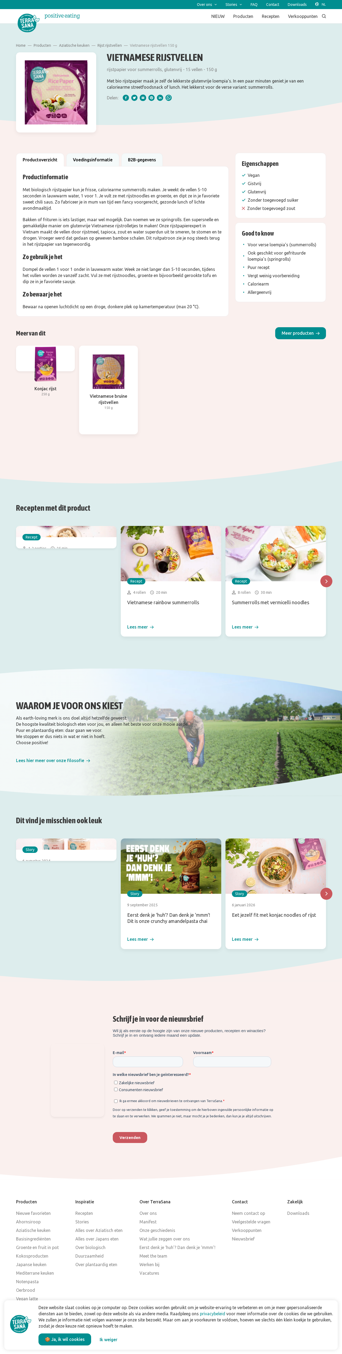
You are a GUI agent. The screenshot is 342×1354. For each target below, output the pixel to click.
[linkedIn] (160, 98)
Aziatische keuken (74, 45)
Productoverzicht (40, 159)
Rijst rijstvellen (110, 45)
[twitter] (134, 98)
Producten (42, 45)
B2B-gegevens (142, 159)
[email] (143, 98)
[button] (300, 333)
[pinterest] (151, 98)
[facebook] (126, 98)
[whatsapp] (168, 98)
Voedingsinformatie (92, 159)
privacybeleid (212, 1313)
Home (21, 45)
